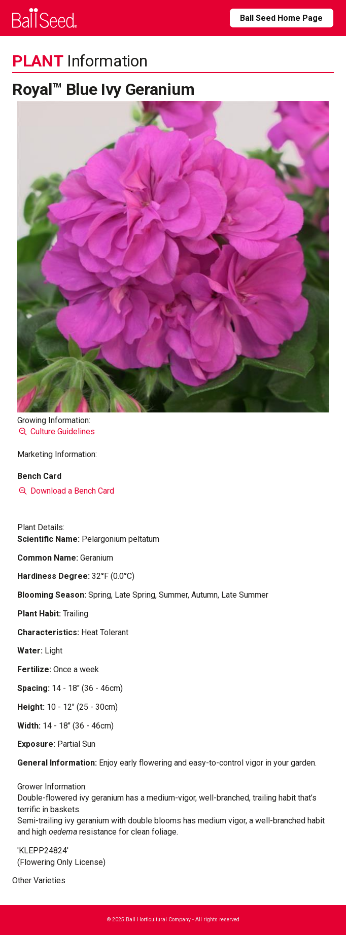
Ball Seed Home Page (281, 18)
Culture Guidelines (56, 431)
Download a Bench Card (65, 491)
